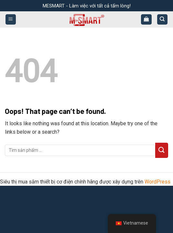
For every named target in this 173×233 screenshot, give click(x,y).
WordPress (157, 182)
